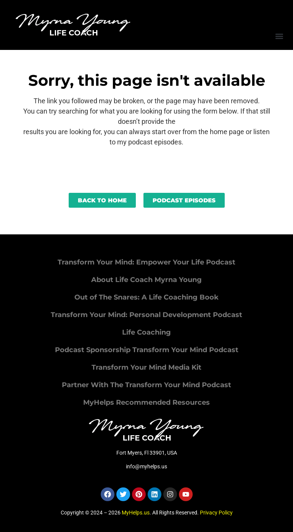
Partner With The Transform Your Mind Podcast (146, 385)
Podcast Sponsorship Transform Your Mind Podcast (146, 350)
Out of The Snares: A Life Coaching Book (146, 297)
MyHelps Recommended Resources (146, 402)
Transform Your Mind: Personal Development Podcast (146, 315)
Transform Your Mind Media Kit (146, 367)
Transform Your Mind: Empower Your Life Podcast (146, 262)
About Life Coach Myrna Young (146, 280)
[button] (279, 36)
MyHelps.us (136, 513)
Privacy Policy (216, 513)
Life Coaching (146, 332)
